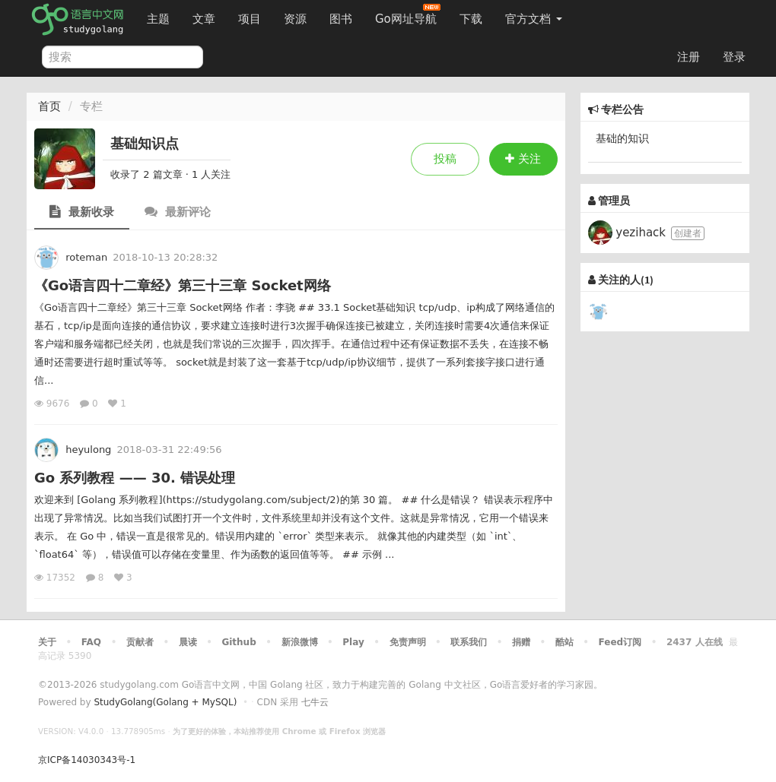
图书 (340, 19)
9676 (53, 403)
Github (238, 642)
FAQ (91, 642)
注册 (688, 57)
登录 (734, 57)
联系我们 (468, 642)
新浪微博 (299, 642)
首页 (49, 106)
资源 (295, 19)
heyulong (88, 449)
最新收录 (81, 211)
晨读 (188, 642)
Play (353, 642)
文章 (203, 19)
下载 (471, 19)
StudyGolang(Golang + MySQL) (165, 702)
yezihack (628, 232)
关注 (523, 159)
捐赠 (521, 642)
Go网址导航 (407, 15)
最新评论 (178, 211)
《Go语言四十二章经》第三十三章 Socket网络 (182, 285)
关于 (47, 642)
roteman (86, 257)
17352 (56, 577)
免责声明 (408, 642)
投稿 (445, 159)
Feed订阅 (620, 642)
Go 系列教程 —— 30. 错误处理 (134, 478)
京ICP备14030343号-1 (86, 760)
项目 (249, 19)
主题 (158, 19)
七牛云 (315, 702)
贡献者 (140, 642)
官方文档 (533, 19)
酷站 (564, 642)
